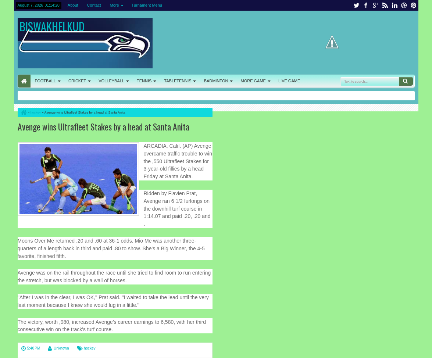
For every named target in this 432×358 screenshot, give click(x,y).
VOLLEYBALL (111, 81)
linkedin (394, 5)
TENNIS (144, 81)
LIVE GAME (289, 81)
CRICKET (77, 81)
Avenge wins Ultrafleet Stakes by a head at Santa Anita (103, 126)
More (114, 5)
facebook (366, 5)
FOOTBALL (45, 81)
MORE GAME (253, 81)
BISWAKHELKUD (52, 26)
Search (406, 81)
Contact (94, 5)
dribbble (404, 5)
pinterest (413, 5)
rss (385, 5)
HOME (24, 81)
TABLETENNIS (177, 81)
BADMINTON (216, 81)
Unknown (61, 348)
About (73, 5)
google (375, 5)
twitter (356, 5)
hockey (90, 348)
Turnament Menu (147, 5)
